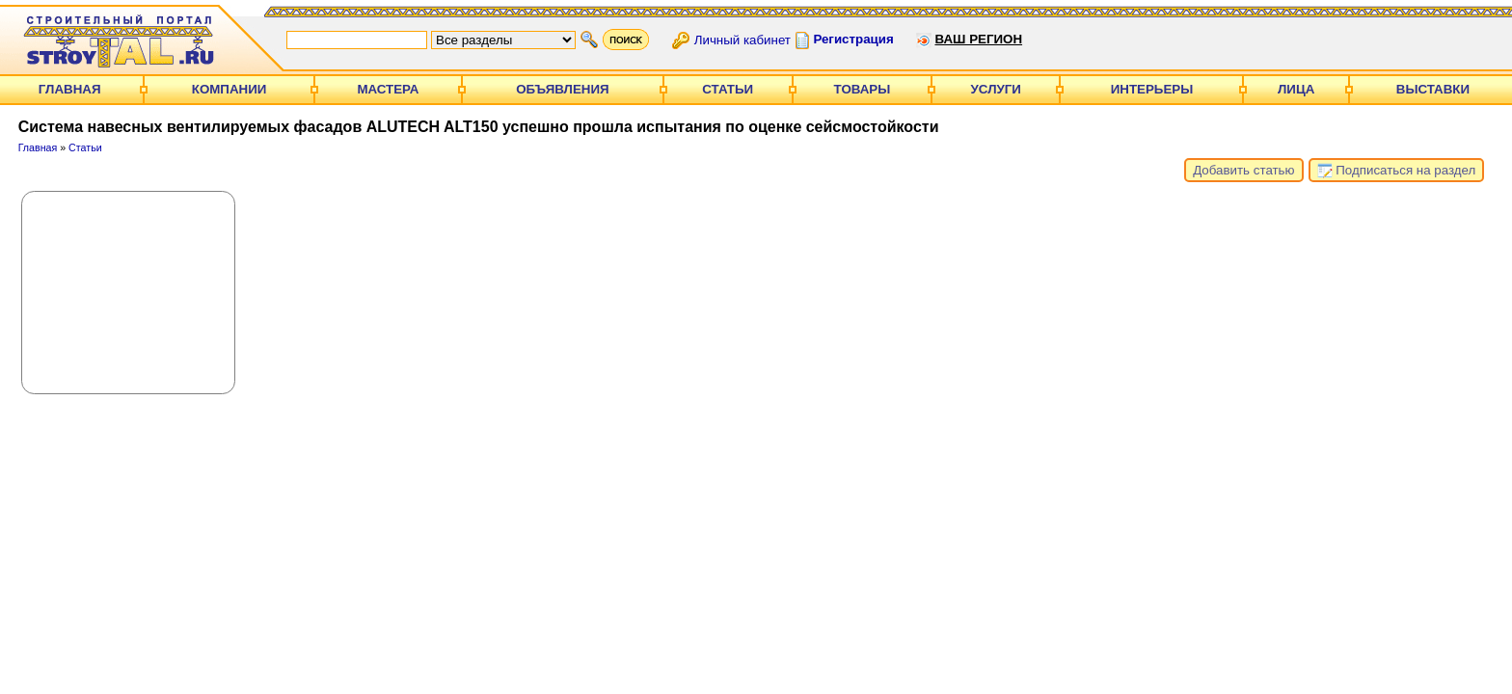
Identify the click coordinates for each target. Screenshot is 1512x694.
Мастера (387, 89)
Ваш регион (978, 39)
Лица (1296, 89)
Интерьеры (1152, 89)
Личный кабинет (742, 39)
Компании (229, 89)
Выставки (1433, 89)
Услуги (996, 89)
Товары (862, 89)
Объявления (562, 89)
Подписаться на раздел (1396, 170)
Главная (70, 89)
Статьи (727, 89)
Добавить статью (1243, 170)
